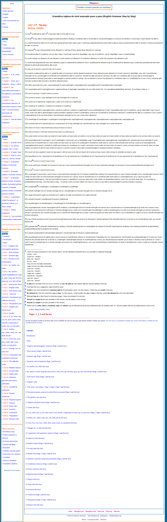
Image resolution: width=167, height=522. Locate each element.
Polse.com (101, 511)
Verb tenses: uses (12, 291)
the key (63, 346)
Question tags (11, 255)
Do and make (11, 371)
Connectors (10, 412)
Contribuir (6, 457)
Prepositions (10, 416)
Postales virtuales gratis (11, 451)
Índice (5, 71)
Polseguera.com (90, 511)
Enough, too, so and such (36, 428)
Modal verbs (10, 374)
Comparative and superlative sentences (40, 433)
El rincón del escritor (10, 441)
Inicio (12, 3)
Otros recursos (8, 54)
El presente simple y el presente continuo (10, 165)
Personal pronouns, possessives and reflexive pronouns (12, 297)
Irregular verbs (11, 287)
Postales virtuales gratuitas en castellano (94, 7)
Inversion (9, 409)
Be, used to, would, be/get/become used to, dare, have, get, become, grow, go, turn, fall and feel (59, 371)
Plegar (5, 39)
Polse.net (117, 511)
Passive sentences (33, 469)
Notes (5, 243)
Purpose (9, 403)
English (5, 14)
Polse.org (109, 511)
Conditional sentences (34, 464)
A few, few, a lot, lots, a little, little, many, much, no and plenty (11, 342)
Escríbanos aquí (9, 432)
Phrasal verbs (11, 419)
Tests (5, 45)
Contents (6, 236)
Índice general (8, 11)
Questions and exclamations (36, 361)
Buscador (6, 448)
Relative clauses (12, 368)
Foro (4, 42)
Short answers (11, 252)
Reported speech (12, 400)
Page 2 (55, 346)
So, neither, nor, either (34, 366)
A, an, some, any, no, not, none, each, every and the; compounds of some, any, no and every (58, 412)
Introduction (7, 239)
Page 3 (47, 387)
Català (5, 17)
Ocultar (5, 27)
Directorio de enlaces (12, 470)
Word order (10, 406)
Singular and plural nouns (36, 402)
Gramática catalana (10, 464)
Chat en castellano (9, 460)
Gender (8, 313)
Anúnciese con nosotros (11, 454)
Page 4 (53, 387)
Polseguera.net (79, 511)
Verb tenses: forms (12, 284)
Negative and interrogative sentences (39, 346)
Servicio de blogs (9, 444)
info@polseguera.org (115, 516)
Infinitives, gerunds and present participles (9, 380)
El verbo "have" (12, 152)
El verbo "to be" (12, 142)
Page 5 (58, 387)
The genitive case (12, 303)
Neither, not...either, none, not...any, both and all (11, 332)
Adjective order (32, 438)
